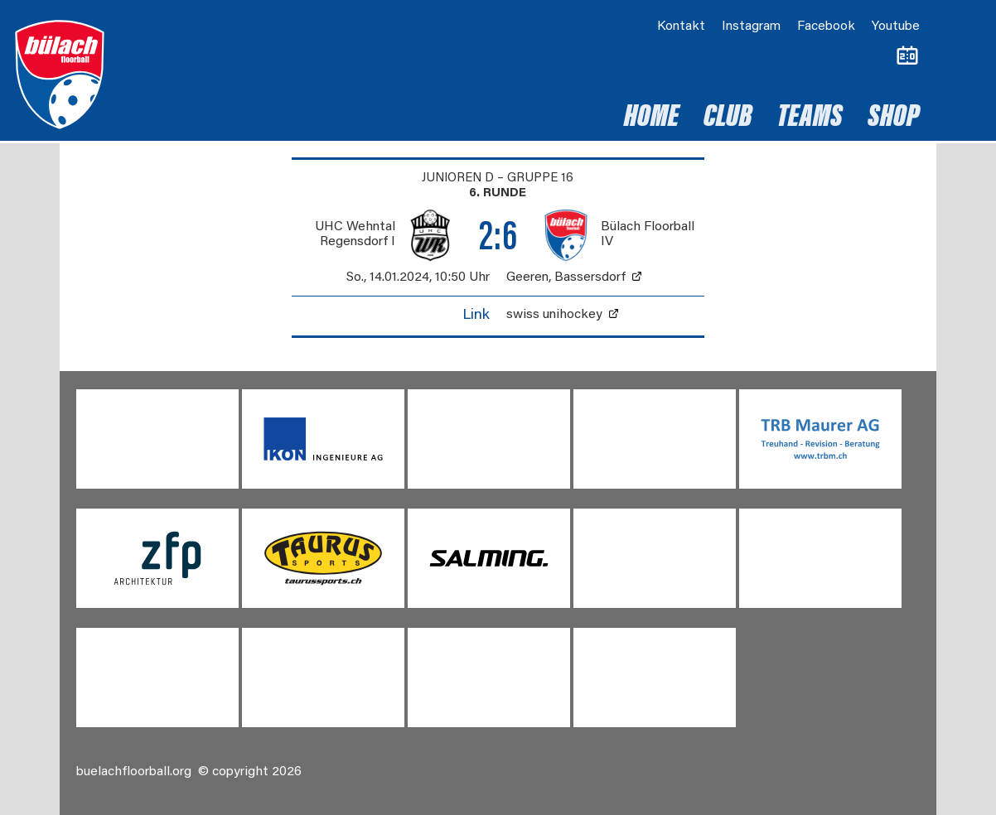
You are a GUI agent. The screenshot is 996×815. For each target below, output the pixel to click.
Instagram (751, 26)
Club (727, 118)
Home (651, 118)
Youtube (896, 26)
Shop (894, 118)
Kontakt (681, 26)
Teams (810, 118)
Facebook (826, 26)
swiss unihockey (554, 314)
